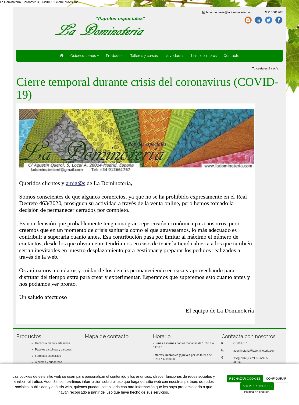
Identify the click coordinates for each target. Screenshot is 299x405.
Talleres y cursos (144, 56)
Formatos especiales (48, 355)
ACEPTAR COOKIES (257, 386)
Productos (114, 56)
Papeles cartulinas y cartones (53, 349)
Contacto (231, 56)
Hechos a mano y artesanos (52, 343)
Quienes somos (84, 56)
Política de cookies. (257, 392)
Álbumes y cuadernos (48, 362)
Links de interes (204, 56)
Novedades (174, 56)
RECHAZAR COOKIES (244, 378)
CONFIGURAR (276, 378)
